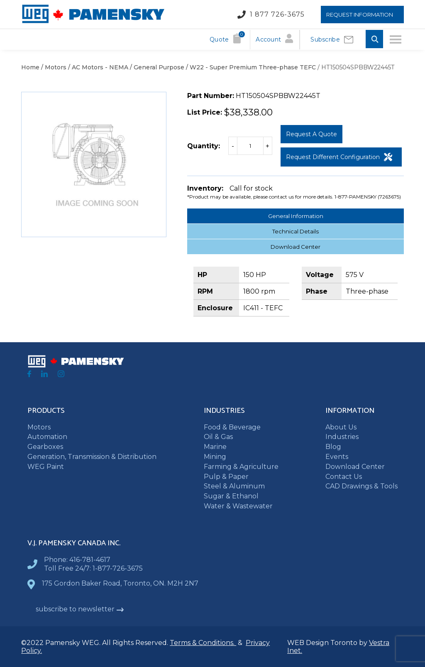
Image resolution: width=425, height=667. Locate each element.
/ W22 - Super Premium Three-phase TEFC (250, 67)
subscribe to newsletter (80, 609)
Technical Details (295, 231)
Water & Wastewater (238, 506)
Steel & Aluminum (234, 486)
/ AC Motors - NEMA (97, 67)
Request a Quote (311, 134)
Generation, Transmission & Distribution (91, 457)
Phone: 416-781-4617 (77, 560)
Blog (333, 447)
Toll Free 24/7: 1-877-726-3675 (93, 568)
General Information (295, 216)
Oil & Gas (218, 437)
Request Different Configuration (339, 157)
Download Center (295, 246)
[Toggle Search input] (374, 39)
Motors (39, 427)
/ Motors (52, 67)
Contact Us (343, 477)
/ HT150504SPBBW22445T (355, 67)
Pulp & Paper (226, 477)
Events (336, 457)
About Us (341, 427)
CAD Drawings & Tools (361, 486)
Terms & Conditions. (203, 643)
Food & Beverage (232, 427)
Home (30, 67)
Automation (47, 437)
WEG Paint (45, 467)
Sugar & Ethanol (231, 496)
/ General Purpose (156, 67)
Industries (342, 437)
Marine (215, 447)
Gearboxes (45, 447)
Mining (215, 457)
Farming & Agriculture (241, 467)
